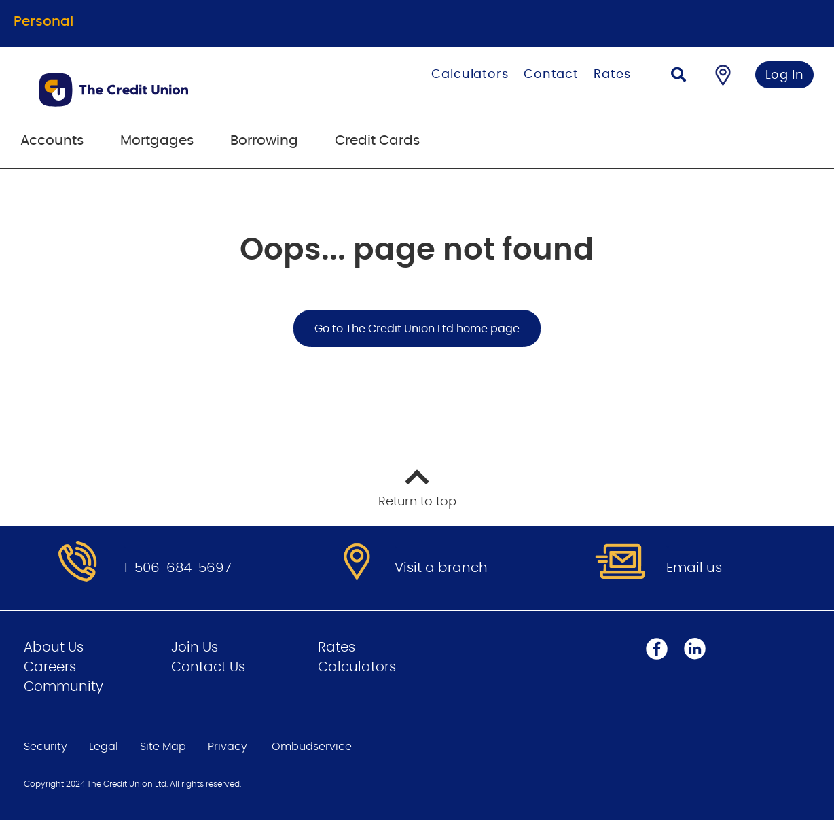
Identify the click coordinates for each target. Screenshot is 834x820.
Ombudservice (312, 746)
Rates (612, 75)
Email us (694, 568)
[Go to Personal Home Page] (167, 89)
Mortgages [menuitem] (157, 140)
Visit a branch (441, 568)
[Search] (678, 76)
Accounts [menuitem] (52, 140)
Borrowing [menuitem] (264, 140)
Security (45, 746)
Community (63, 687)
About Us (54, 647)
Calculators (470, 75)
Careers (50, 667)
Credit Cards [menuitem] (377, 140)
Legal (103, 746)
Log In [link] (784, 75)
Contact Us (208, 667)
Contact (551, 75)
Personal (43, 22)
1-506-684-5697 (178, 568)
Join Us (194, 647)
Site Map (163, 746)
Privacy (227, 746)
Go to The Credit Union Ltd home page (417, 328)
